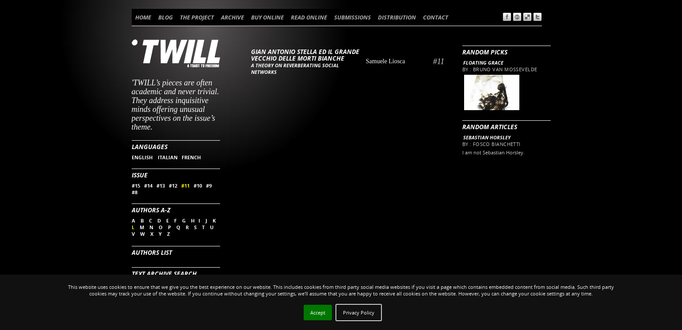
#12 (173, 185)
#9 (209, 185)
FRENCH (191, 157)
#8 (134, 192)
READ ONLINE (309, 17)
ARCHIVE (232, 17)
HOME (143, 17)
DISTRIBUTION (397, 17)
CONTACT (435, 17)
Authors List (152, 252)
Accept (317, 312)
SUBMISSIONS (352, 17)
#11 (185, 185)
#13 (160, 185)
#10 (198, 185)
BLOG (165, 17)
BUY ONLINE (267, 17)
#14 (148, 185)
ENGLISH (143, 157)
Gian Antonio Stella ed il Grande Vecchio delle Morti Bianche (305, 54)
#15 (136, 185)
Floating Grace (483, 62)
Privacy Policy (358, 312)
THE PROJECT (197, 17)
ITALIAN (168, 157)
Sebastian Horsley (487, 137)
